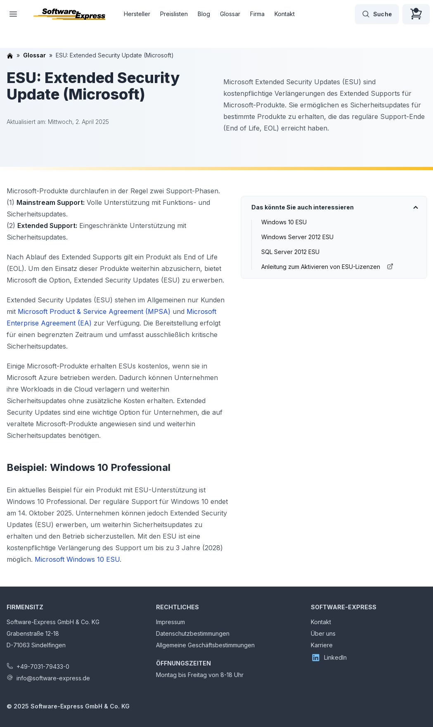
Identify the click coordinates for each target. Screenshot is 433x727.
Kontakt (284, 13)
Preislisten (174, 13)
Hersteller (137, 13)
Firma (257, 13)
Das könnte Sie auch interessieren (302, 207)
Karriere (322, 645)
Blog (204, 13)
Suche (377, 14)
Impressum (170, 621)
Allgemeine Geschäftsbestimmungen (205, 645)
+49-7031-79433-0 (43, 666)
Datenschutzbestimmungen (193, 633)
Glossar (230, 13)
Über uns (323, 633)
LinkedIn (329, 658)
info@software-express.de (53, 678)
